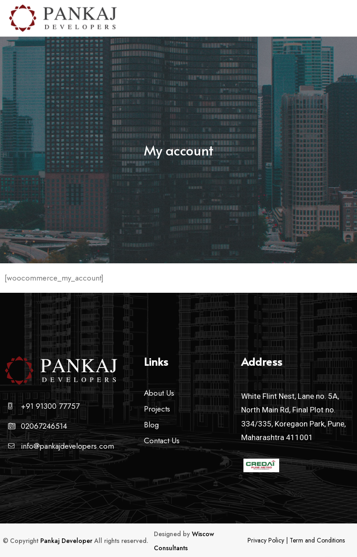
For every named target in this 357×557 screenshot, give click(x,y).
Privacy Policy (266, 540)
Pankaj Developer (66, 540)
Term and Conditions (317, 540)
